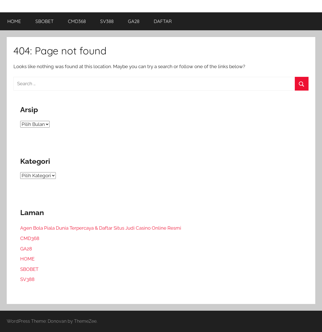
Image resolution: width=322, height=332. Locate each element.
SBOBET (44, 21)
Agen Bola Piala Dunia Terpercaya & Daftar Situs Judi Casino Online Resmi (100, 228)
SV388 (107, 21)
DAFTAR (163, 21)
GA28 (133, 21)
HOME (14, 21)
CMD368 (77, 21)
